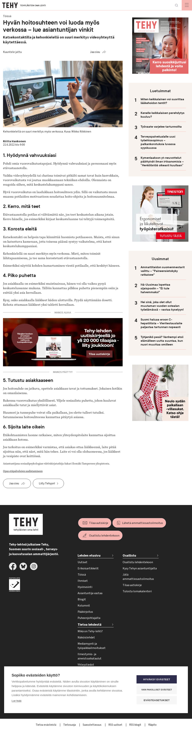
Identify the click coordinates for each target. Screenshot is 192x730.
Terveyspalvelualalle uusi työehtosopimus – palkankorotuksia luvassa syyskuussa (158, 142)
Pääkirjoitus (85, 612)
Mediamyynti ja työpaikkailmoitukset (92, 646)
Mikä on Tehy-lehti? (90, 631)
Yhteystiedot (86, 665)
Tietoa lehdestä (89, 624)
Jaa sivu (95, 52)
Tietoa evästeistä (46, 725)
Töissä (82, 575)
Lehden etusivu (89, 555)
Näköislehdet (86, 637)
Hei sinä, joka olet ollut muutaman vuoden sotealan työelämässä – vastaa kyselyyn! (162, 306)
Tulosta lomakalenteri (137, 591)
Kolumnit (84, 606)
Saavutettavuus (92, 725)
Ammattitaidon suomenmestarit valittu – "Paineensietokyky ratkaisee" (163, 271)
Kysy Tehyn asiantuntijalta (140, 568)
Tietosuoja (69, 725)
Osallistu (129, 555)
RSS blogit (135, 725)
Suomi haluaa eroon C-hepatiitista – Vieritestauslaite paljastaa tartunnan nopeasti (161, 323)
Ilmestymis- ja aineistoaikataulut (89, 656)
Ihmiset (83, 581)
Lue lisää (16, 701)
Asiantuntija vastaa (90, 593)
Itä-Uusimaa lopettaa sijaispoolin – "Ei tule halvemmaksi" (155, 288)
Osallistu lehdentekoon (104, 536)
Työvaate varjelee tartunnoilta (161, 127)
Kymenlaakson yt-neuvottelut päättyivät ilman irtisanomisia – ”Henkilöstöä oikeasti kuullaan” (162, 161)
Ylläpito (152, 725)
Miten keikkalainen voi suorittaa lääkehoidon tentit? (162, 101)
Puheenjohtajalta (89, 618)
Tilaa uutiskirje (98, 523)
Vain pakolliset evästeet (157, 690)
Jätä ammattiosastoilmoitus (138, 577)
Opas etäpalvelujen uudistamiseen (23, 471)
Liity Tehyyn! (47, 483)
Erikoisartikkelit (88, 568)
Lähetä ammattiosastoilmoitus (142, 523)
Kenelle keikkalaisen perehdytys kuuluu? (162, 115)
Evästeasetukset (158, 700)
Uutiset (82, 562)
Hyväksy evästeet (157, 679)
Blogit (82, 599)
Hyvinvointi (85, 587)
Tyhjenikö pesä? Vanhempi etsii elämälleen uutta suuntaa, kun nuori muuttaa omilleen (162, 340)
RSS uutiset (115, 725)
